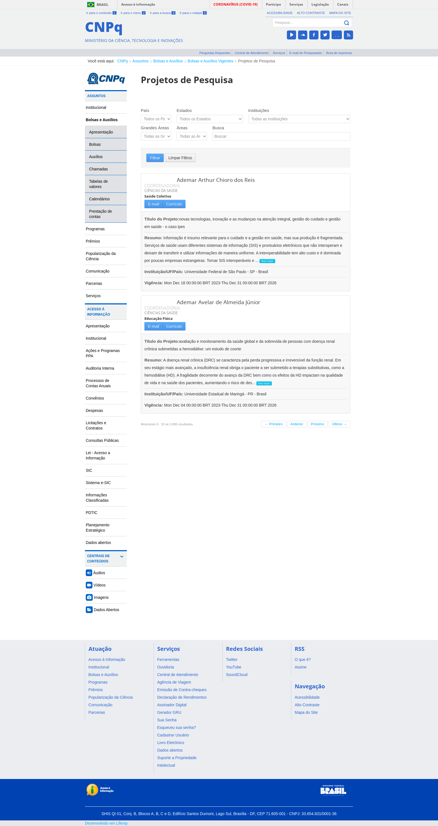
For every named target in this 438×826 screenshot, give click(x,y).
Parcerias (94, 283)
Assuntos (140, 61)
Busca (218, 127)
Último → (339, 424)
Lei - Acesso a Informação (98, 455)
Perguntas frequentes (214, 53)
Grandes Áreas (155, 127)
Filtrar (155, 158)
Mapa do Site (340, 13)
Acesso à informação (138, 4)
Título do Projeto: (161, 219)
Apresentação (101, 132)
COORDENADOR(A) (162, 185)
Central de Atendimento (251, 53)
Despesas (94, 410)
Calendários (99, 199)
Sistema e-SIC (98, 482)
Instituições (258, 110)
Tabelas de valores (98, 184)
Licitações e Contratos (96, 425)
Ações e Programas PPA (103, 353)
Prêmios (93, 241)
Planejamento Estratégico (98, 527)
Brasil (102, 4)
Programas (95, 229)
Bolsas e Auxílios (168, 61)
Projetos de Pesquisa (256, 61)
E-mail (153, 204)
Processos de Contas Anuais (98, 383)
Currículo (174, 204)
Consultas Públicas (102, 440)
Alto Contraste (311, 13)
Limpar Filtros (180, 158)
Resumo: (153, 237)
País (145, 110)
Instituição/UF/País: (164, 271)
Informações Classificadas (97, 498)
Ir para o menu (133, 13)
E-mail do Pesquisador (305, 53)
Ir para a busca (162, 13)
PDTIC (91, 512)
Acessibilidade (280, 13)
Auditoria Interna (100, 368)
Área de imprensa (339, 53)
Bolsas (95, 144)
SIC (89, 470)
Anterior (297, 424)
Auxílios (96, 156)
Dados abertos (98, 542)
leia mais (267, 261)
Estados (184, 110)
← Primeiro (274, 424)
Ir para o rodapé (193, 13)
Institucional (96, 107)
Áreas (182, 127)
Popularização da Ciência (101, 256)
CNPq (122, 61)
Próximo (317, 424)
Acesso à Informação (98, 311)
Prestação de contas (100, 214)
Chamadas (98, 169)
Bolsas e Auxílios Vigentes (211, 61)
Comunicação (98, 271)
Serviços (279, 53)
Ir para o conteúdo (101, 13)
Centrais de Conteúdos (98, 558)
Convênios (95, 398)
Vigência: (154, 282)
